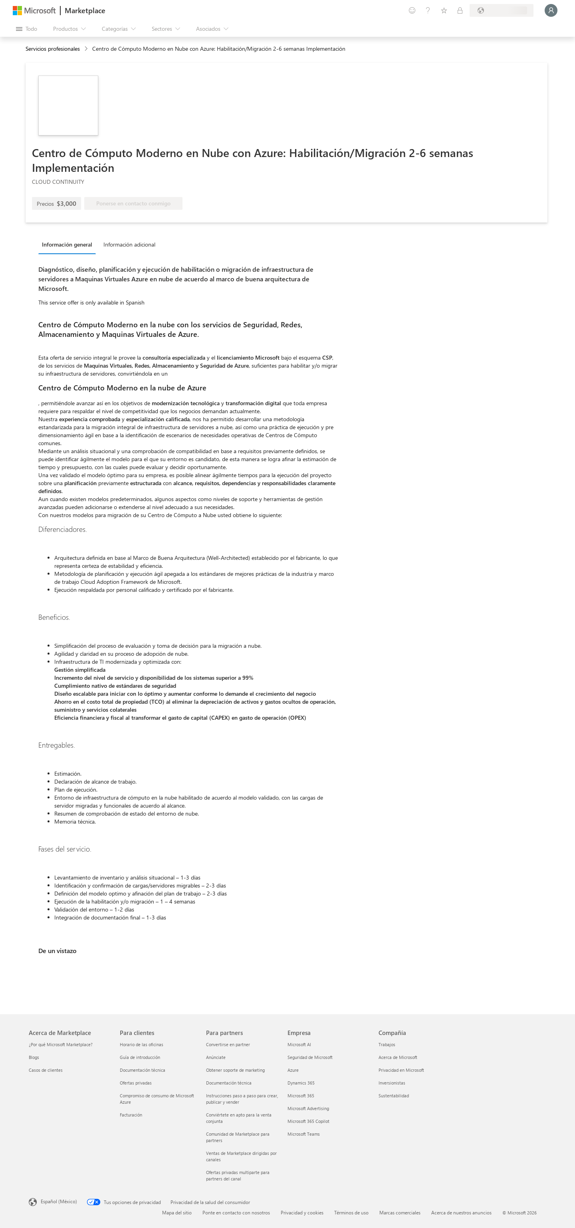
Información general (67, 244)
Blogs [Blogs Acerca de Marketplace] (34, 1057)
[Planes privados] (460, 10)
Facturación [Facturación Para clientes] (131, 1115)
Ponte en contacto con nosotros (236, 1212)
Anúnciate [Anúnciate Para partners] (216, 1057)
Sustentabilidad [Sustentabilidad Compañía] (394, 1096)
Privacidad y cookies (302, 1212)
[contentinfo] (87, 49)
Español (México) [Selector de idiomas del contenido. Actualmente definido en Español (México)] (59, 1201)
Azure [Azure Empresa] (293, 1070)
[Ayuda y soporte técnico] (428, 10)
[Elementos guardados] (444, 10)
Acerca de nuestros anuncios (461, 1212)
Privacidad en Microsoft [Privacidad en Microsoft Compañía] (401, 1070)
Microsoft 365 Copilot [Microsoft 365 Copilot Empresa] (308, 1121)
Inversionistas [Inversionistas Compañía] (392, 1083)
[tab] (69, 244)
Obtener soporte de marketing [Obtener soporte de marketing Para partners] (235, 1070)
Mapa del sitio (177, 1212)
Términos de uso (351, 1212)
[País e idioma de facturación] (501, 10)
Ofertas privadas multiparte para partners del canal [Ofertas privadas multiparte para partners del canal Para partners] (238, 1175)
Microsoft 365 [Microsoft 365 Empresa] (301, 1096)
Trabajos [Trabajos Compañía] (387, 1044)
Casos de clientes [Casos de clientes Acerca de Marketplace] (46, 1070)
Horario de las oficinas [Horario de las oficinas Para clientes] (141, 1044)
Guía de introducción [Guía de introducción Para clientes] (140, 1057)
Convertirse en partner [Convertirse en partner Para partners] (228, 1044)
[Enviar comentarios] (412, 10)
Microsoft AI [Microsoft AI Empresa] (299, 1044)
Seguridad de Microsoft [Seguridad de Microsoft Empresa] (310, 1057)
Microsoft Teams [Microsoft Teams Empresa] (304, 1134)
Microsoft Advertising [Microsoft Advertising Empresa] (308, 1108)
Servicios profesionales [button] (53, 48)
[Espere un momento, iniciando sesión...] (551, 10)
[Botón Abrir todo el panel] (26, 29)
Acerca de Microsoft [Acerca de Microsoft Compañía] (398, 1057)
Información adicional (129, 244)
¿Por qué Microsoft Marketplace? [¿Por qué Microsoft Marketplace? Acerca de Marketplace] (61, 1044)
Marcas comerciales (399, 1212)
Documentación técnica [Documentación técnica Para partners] (229, 1083)
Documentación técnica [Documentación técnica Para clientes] (142, 1070)
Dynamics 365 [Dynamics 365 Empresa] (301, 1083)
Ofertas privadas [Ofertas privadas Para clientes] (136, 1083)
